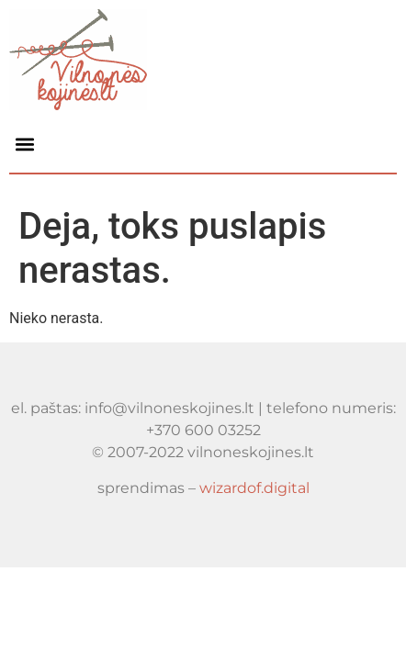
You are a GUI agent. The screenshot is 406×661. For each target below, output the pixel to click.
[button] (24, 144)
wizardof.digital (254, 488)
